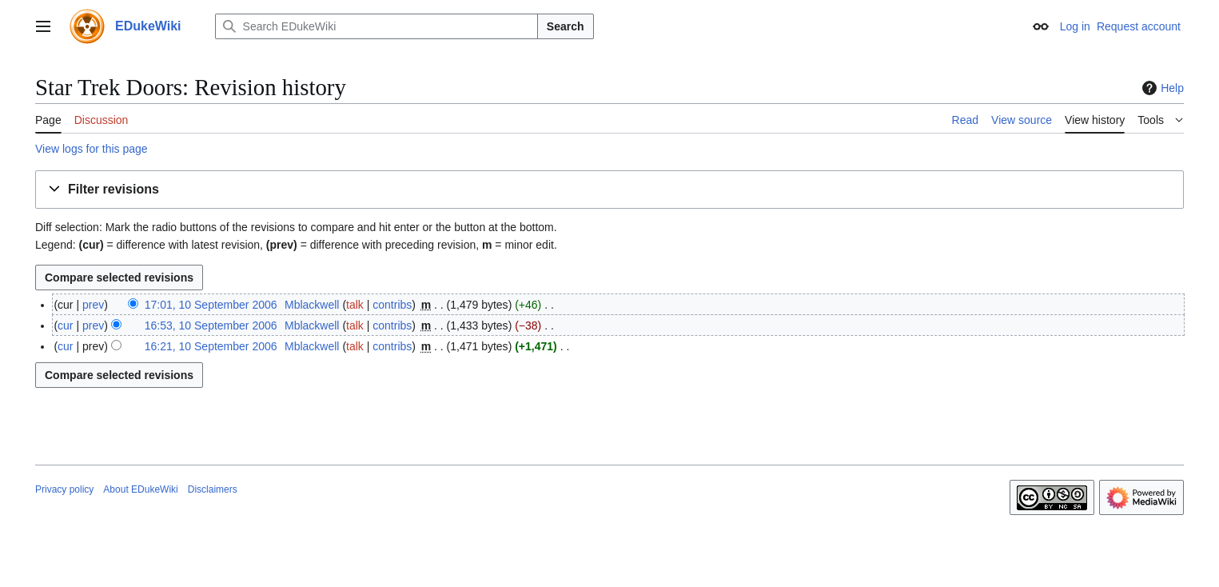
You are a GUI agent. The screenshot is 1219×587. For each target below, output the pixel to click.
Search (565, 26)
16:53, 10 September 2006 (211, 325)
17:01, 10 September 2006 (211, 304)
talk (355, 304)
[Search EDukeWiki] (376, 26)
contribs (392, 304)
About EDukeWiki (140, 489)
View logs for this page (91, 148)
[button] (609, 190)
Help (1161, 88)
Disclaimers (212, 489)
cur (65, 325)
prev (93, 304)
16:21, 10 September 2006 (211, 346)
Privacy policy (64, 489)
